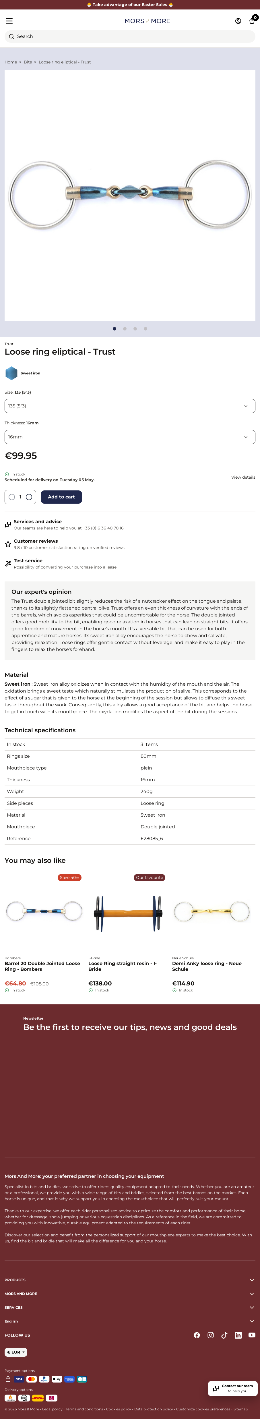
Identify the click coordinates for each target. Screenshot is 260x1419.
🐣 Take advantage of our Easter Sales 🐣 (130, 4)
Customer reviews (36, 541)
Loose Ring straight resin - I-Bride (122, 966)
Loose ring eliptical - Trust (65, 62)
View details (243, 477)
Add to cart (61, 497)
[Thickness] (130, 437)
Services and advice (38, 521)
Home (11, 62)
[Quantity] (20, 497)
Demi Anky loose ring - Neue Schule (207, 966)
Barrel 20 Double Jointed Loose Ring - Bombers (42, 966)
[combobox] (130, 36)
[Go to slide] (114, 328)
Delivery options (19, 1389)
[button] (130, 1321)
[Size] (130, 406)
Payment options (20, 1370)
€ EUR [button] (14, 1352)
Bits (28, 62)
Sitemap (241, 1409)
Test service (28, 560)
